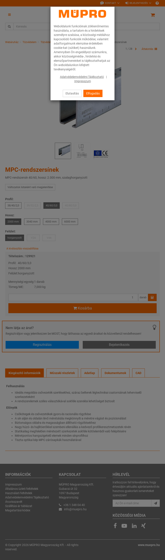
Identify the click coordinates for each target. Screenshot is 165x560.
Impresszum (82, 81)
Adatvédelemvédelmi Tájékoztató (82, 77)
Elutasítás (72, 93)
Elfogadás (93, 93)
